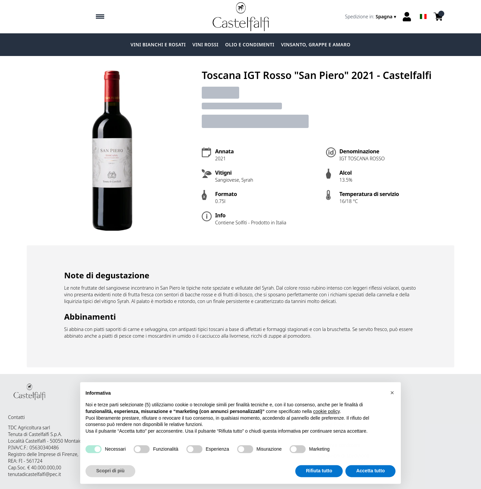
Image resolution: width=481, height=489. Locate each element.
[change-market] (371, 16)
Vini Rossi (205, 44)
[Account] (407, 16)
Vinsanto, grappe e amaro (315, 44)
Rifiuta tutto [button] (319, 474)
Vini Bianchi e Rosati (158, 44)
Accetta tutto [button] (370, 474)
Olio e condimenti (249, 44)
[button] (392, 396)
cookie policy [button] (326, 415)
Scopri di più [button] (110, 474)
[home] (240, 16)
